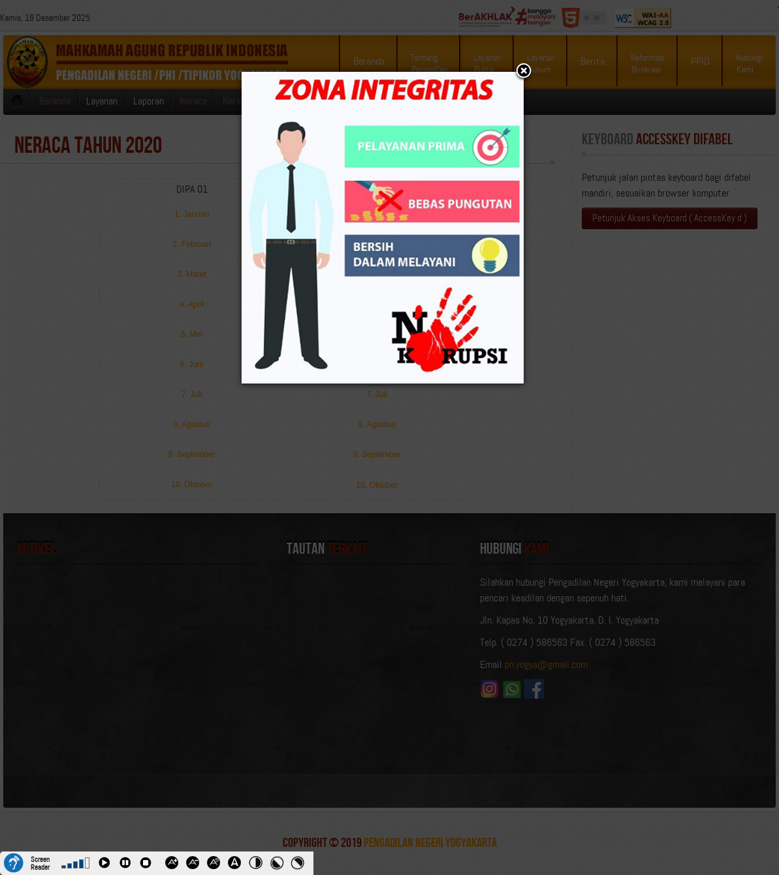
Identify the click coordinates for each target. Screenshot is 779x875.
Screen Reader (40, 861)
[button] (523, 72)
